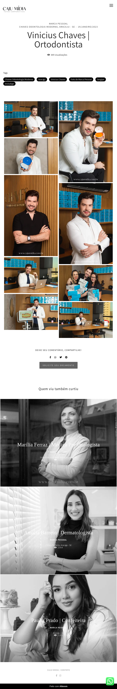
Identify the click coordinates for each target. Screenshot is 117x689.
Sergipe (100, 79)
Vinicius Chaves (58, 79)
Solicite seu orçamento (58, 365)
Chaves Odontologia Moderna (19, 79)
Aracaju (41, 79)
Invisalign (9, 83)
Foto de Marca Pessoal (81, 79)
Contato (65, 670)
